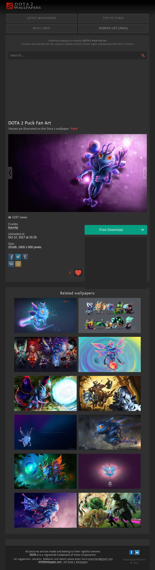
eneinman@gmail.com (100, 559)
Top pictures (113, 18)
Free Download (111, 230)
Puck (74, 128)
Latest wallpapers (41, 18)
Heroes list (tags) (113, 28)
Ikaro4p (13, 227)
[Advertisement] (77, 90)
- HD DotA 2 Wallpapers (63, 562)
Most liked (41, 28)
